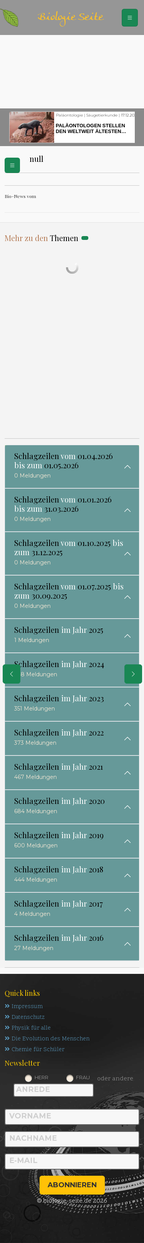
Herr (41, 1077)
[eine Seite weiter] (133, 674)
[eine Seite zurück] (11, 674)
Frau (83, 1077)
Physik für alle (28, 1028)
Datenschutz (25, 1017)
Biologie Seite (70, 17)
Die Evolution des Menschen (47, 1039)
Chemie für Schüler (35, 1050)
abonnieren (72, 1185)
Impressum (24, 1007)
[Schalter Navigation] (130, 18)
